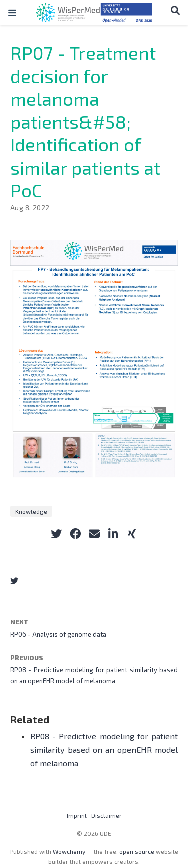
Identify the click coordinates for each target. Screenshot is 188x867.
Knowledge (31, 511)
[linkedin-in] (113, 533)
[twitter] (56, 533)
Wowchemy (69, 851)
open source (136, 851)
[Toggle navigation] (12, 12)
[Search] (175, 10)
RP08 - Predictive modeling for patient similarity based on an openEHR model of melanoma (104, 749)
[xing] (132, 533)
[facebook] (75, 533)
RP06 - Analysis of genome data (58, 634)
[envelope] (94, 533)
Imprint (77, 815)
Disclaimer (106, 815)
